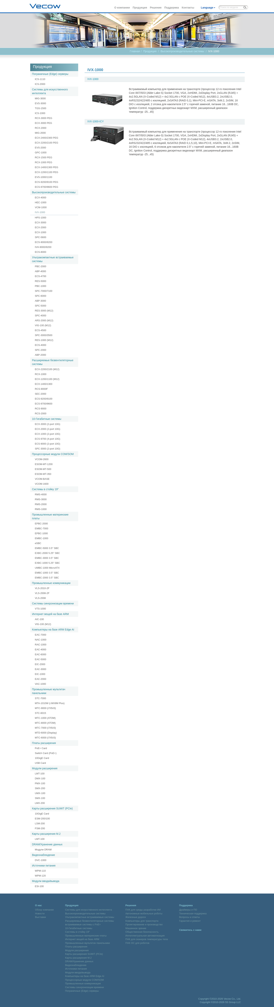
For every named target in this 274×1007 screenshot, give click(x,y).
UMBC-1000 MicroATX (47, 567)
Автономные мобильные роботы (143, 913)
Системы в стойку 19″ (45, 489)
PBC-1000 (40, 286)
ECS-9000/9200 (43, 242)
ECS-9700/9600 (43, 403)
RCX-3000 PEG (43, 118)
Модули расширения (44, 768)
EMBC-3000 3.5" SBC (47, 558)
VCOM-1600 (42, 483)
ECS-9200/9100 (43, 398)
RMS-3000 (41, 499)
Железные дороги (135, 917)
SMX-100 (40, 798)
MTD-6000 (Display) (46, 732)
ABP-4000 (40, 271)
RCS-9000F (41, 388)
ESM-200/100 (42, 818)
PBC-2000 (40, 266)
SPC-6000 (40, 295)
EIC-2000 (40, 664)
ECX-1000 (40, 232)
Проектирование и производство (144, 924)
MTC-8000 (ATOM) (45, 722)
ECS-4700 (40, 276)
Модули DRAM (43, 849)
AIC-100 (39, 619)
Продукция (140, 7)
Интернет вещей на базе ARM (50, 614)
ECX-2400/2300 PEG (46, 137)
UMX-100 (40, 793)
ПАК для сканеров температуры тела (146, 939)
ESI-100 (39, 886)
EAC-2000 (40, 679)
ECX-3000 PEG (43, 123)
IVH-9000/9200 (43, 247)
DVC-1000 (40, 860)
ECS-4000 (40, 345)
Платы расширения (44, 743)
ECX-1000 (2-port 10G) (47, 433)
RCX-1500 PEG (43, 157)
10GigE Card (42, 758)
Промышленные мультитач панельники (48, 691)
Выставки (40, 917)
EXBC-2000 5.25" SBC (47, 553)
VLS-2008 (40, 598)
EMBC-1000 (41, 538)
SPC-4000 (40, 315)
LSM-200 (40, 823)
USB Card (40, 763)
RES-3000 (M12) (44, 310)
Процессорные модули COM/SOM (53, 454)
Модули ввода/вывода (45, 881)
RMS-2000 (41, 504)
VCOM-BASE (42, 478)
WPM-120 (40, 875)
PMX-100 (40, 783)
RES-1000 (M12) (44, 340)
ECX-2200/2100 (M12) (47, 369)
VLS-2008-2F (42, 593)
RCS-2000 (40, 413)
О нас (38, 905)
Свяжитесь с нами (190, 930)
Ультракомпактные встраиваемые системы (53, 259)
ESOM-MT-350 (43, 474)
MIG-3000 (40, 98)
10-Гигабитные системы (46, 418)
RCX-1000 (40, 374)
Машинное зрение (135, 928)
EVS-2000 (40, 147)
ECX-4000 (40, 197)
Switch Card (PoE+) (46, 753)
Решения (155, 7)
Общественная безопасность (142, 931)
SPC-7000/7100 (43, 291)
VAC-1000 (40, 683)
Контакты (188, 7)
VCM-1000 (41, 207)
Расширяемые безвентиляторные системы (52, 362)
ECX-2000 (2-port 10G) (47, 429)
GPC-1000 (40, 152)
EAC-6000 (40, 654)
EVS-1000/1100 (43, 177)
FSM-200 (40, 828)
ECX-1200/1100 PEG (46, 172)
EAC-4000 (40, 649)
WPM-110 (40, 870)
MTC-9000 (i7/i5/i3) (45, 708)
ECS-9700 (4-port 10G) (47, 438)
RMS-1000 (41, 509)
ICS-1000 (40, 113)
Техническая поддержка (193, 913)
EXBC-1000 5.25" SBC (47, 562)
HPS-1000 (40, 217)
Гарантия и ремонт (190, 920)
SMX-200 (40, 788)
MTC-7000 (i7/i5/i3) (45, 727)
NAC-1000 (40, 639)
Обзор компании (44, 909)
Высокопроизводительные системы (182, 51)
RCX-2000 (40, 128)
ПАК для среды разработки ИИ (143, 909)
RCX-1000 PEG (43, 162)
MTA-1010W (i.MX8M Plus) (50, 703)
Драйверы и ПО (188, 909)
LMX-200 (40, 803)
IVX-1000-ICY (95, 121)
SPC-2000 (40, 350)
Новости (40, 913)
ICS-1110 (40, 79)
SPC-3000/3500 (43, 335)
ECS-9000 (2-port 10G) (47, 443)
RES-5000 (40, 281)
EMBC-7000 (41, 528)
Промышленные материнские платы (50, 516)
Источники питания (44, 865)
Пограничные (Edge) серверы (50, 73)
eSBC (38, 543)
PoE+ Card (41, 748)
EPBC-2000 (41, 523)
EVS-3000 (40, 103)
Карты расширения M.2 (46, 833)
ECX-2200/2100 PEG (46, 142)
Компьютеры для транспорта (141, 920)
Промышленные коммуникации (51, 583)
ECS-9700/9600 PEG (46, 187)
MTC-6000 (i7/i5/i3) (45, 737)
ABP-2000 (40, 354)
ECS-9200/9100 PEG (46, 182)
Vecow (45, 6)
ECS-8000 (40, 252)
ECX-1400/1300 (43, 384)
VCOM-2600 (42, 459)
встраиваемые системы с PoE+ (83, 924)
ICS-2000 (40, 84)
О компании (122, 7)
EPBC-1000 (41, 533)
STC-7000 (40, 698)
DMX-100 (40, 778)
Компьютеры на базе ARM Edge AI (53, 629)
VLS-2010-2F (42, 588)
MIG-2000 (40, 132)
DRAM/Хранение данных (47, 844)
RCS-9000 (40, 408)
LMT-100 (40, 773)
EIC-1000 (40, 674)
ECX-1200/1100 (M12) (47, 379)
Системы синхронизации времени (53, 603)
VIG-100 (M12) (43, 325)
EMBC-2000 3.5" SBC (47, 577)
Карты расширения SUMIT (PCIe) (52, 808)
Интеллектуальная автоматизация (144, 935)
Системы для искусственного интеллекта (50, 91)
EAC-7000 (40, 634)
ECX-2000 (40, 227)
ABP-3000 (40, 300)
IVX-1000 (40, 212)
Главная (135, 51)
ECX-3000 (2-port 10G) (47, 424)
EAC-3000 (40, 669)
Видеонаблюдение (43, 854)
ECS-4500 (40, 330)
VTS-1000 (40, 608)
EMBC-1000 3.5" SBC (47, 572)
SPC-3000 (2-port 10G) (47, 448)
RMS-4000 (41, 494)
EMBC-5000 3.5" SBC (47, 548)
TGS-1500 (40, 108)
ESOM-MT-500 (43, 469)
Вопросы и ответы (189, 917)
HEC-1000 (40, 202)
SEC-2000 (40, 393)
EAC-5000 (40, 659)
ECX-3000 (40, 222)
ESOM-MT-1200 (44, 464)
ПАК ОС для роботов (137, 943)
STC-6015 (40, 713)
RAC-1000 (40, 644)
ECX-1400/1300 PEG (46, 167)
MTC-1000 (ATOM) (45, 718)
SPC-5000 (40, 305)
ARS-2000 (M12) (44, 320)
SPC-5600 (40, 237)
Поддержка (172, 7)
